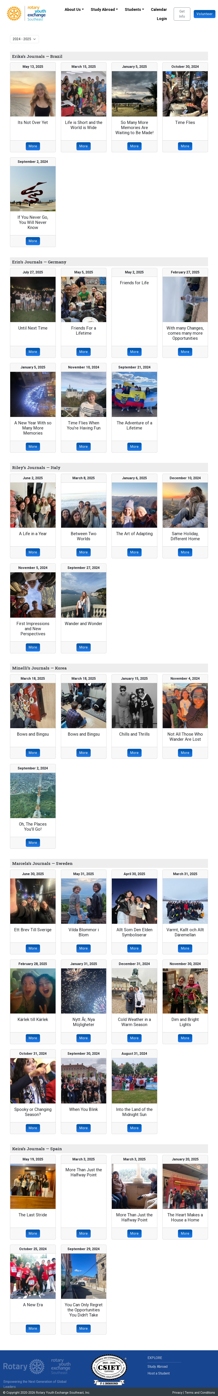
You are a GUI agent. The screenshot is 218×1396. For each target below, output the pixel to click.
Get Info (182, 13)
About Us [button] (73, 9)
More (33, 146)
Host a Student (159, 1373)
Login (162, 18)
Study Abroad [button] (103, 9)
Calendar (159, 9)
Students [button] (133, 9)
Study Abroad (158, 1367)
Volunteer (204, 14)
